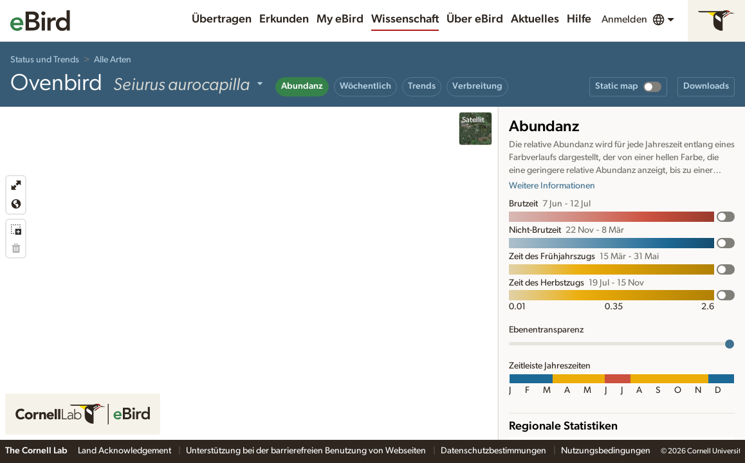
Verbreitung (477, 86)
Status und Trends (44, 59)
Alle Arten (112, 59)
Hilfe (579, 19)
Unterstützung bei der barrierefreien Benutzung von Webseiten (307, 450)
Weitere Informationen (552, 185)
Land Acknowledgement (125, 450)
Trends (422, 86)
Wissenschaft (405, 19)
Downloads (706, 86)
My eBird (340, 19)
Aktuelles (535, 19)
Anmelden (624, 19)
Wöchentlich (365, 86)
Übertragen (222, 19)
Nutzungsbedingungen (605, 450)
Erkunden (284, 19)
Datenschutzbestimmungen (494, 450)
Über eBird (474, 19)
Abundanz (302, 86)
